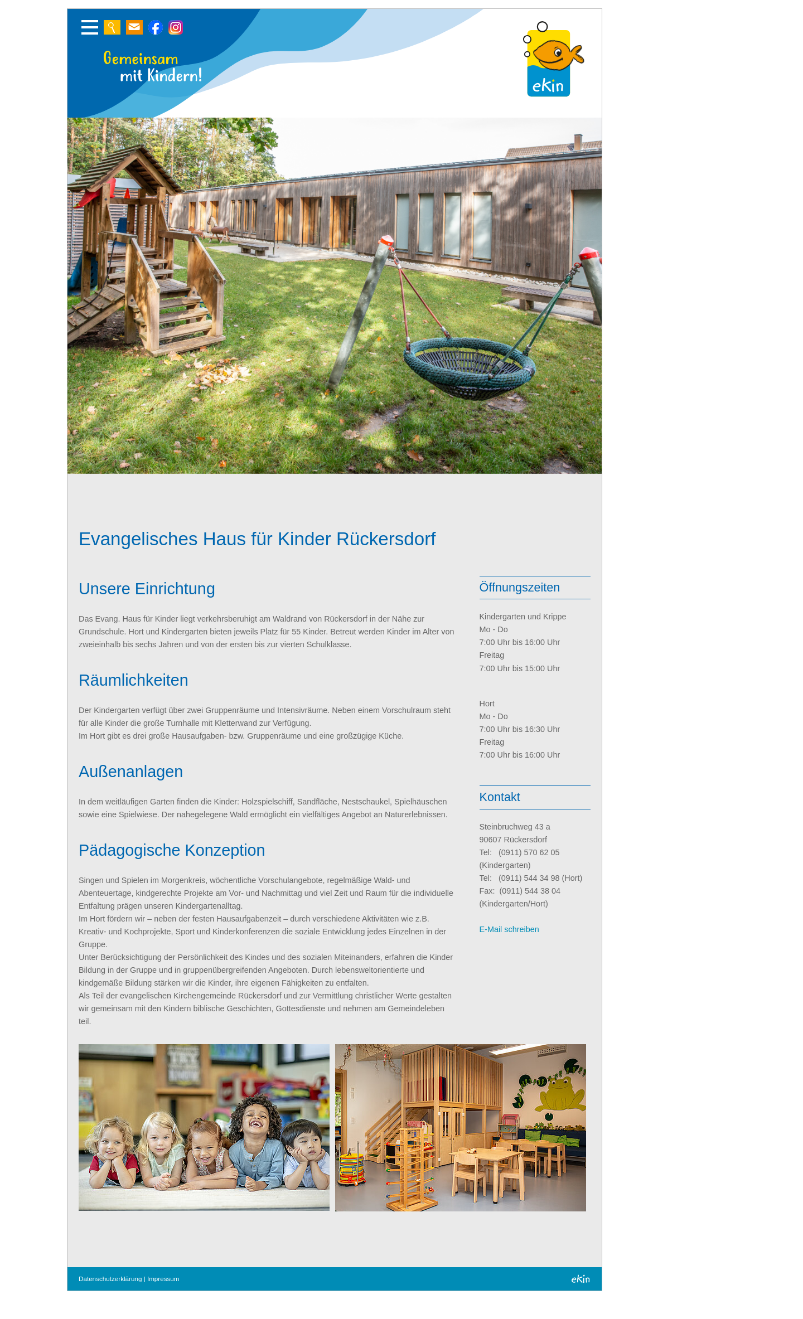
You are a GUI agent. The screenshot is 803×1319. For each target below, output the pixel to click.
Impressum (163, 1278)
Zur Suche (112, 27)
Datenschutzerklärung (110, 1278)
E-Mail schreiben (509, 929)
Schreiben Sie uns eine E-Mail (134, 27)
